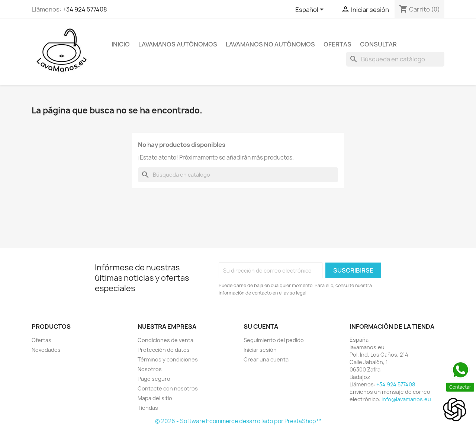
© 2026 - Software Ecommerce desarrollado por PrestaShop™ (238, 421)
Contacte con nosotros (168, 388)
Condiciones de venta (165, 340)
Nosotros (150, 369)
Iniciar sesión (260, 349)
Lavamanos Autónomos (177, 44)
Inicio (121, 44)
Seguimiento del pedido (274, 340)
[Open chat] (455, 410)
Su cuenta (261, 326)
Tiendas (148, 407)
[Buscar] (395, 59)
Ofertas (337, 44)
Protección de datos (164, 349)
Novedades (46, 349)
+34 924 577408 (84, 9)
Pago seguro (154, 378)
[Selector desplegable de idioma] (310, 10)
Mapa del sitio (155, 398)
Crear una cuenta (266, 359)
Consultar (378, 44)
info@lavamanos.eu (406, 399)
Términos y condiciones (168, 359)
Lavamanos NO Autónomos (270, 44)
